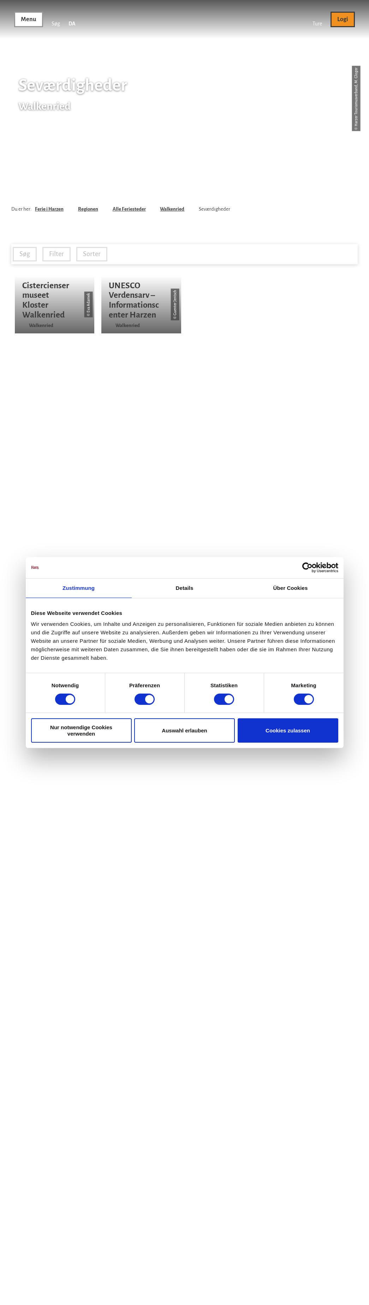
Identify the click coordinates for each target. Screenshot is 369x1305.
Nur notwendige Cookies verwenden (81, 730)
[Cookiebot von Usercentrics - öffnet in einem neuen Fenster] (307, 567)
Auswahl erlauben (184, 730)
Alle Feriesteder (129, 209)
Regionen (88, 209)
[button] (317, 19)
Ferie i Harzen (49, 209)
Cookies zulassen (288, 730)
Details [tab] (185, 588)
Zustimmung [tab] (79, 588)
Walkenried (172, 209)
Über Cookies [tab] (290, 588)
